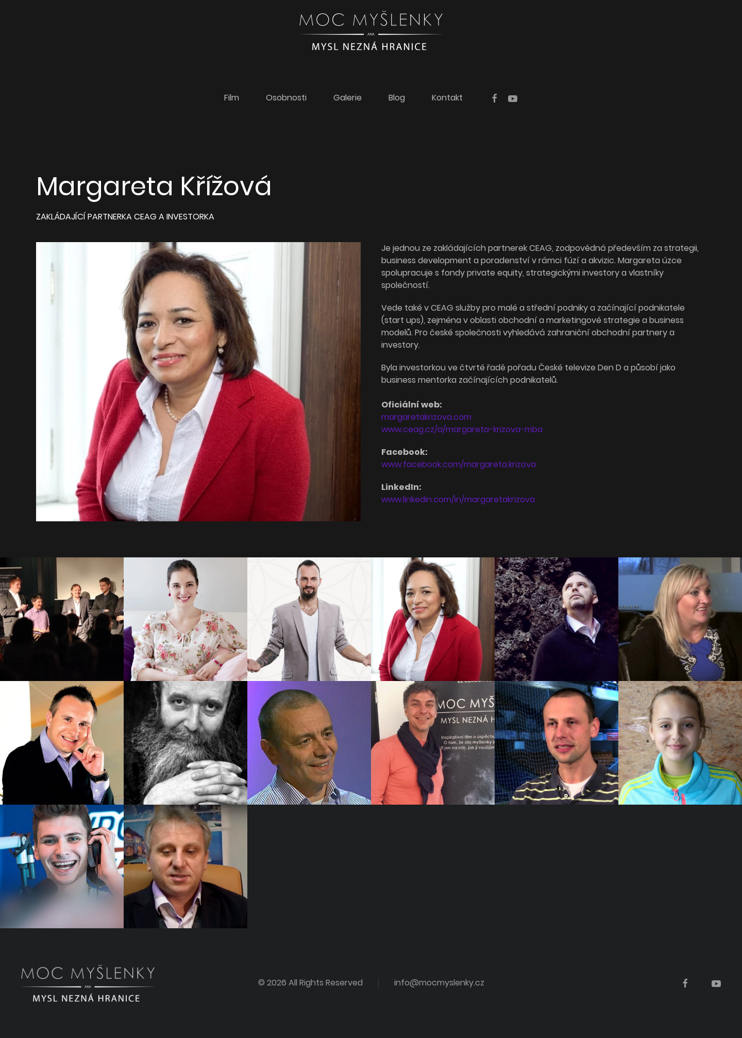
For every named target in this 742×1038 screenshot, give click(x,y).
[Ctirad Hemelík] (556, 619)
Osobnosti (286, 98)
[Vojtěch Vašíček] (309, 743)
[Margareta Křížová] (433, 619)
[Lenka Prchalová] (680, 619)
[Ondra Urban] (62, 866)
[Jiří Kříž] (433, 743)
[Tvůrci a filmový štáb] (62, 619)
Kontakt (447, 98)
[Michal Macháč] (185, 866)
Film (231, 98)
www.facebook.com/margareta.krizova (458, 464)
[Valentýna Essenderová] (680, 743)
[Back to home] (371, 30)
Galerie (347, 98)
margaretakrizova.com (426, 417)
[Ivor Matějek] (556, 743)
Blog (397, 98)
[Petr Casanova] (62, 743)
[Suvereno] (309, 619)
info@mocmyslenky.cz (439, 983)
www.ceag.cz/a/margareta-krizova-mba (462, 429)
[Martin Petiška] (185, 743)
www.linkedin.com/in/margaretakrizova (458, 499)
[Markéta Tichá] (185, 619)
